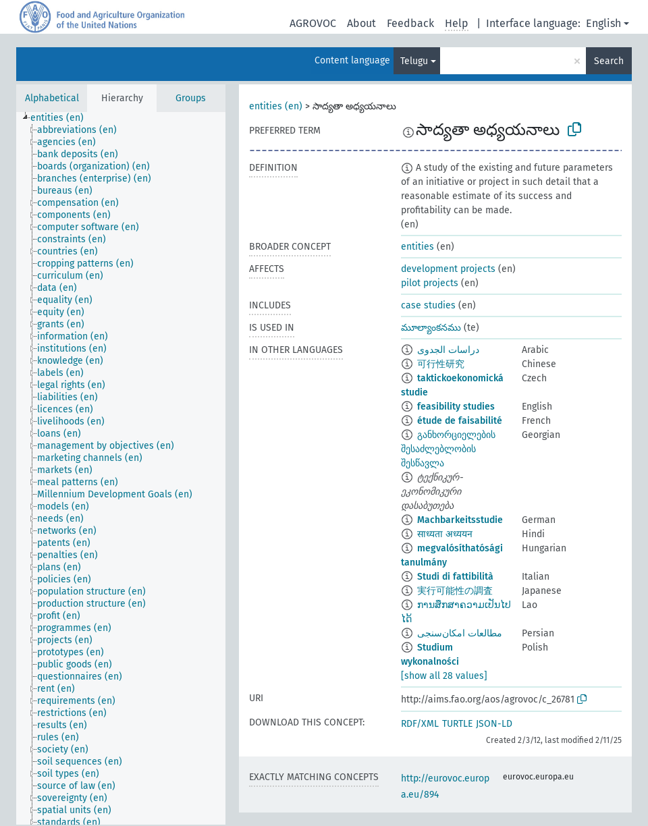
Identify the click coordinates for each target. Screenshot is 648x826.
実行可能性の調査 (455, 591)
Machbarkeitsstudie (460, 520)
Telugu (414, 61)
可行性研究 (440, 364)
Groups (191, 98)
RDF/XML (420, 723)
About (361, 23)
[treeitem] (63, 118)
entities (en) (275, 106)
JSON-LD (494, 723)
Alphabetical (52, 98)
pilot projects (429, 283)
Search (609, 61)
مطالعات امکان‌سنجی (459, 633)
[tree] (120, 468)
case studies (428, 305)
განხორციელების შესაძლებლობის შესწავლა (448, 449)
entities (417, 246)
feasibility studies (456, 406)
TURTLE (457, 723)
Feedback (410, 23)
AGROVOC (313, 23)
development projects (448, 269)
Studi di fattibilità (455, 576)
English (603, 23)
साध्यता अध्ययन (445, 534)
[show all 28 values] (444, 676)
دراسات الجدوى (448, 350)
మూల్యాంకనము (431, 327)
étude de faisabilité (459, 420)
